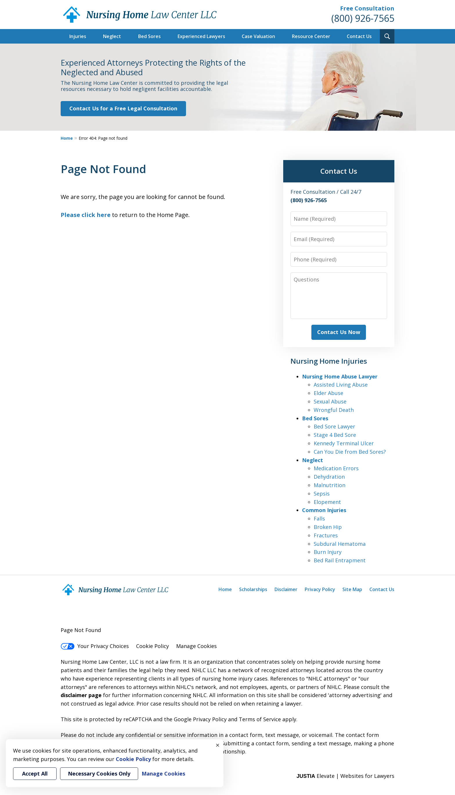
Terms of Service (260, 719)
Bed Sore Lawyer (334, 426)
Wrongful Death (334, 409)
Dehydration (329, 476)
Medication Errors (336, 468)
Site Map (352, 589)
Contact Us (359, 36)
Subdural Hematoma (340, 543)
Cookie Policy (152, 646)
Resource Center (311, 36)
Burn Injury (328, 551)
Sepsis (322, 493)
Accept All (35, 773)
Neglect (112, 36)
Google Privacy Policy (200, 719)
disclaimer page (81, 695)
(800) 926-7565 (362, 18)
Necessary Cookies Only (99, 773)
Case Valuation (258, 36)
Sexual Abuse (330, 401)
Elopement (327, 501)
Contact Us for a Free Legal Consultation (123, 108)
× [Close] (218, 745)
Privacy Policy (320, 589)
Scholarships (253, 589)
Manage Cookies (196, 646)
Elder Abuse (328, 393)
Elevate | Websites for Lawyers (345, 775)
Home (67, 138)
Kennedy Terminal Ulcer (344, 443)
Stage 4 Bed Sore (335, 434)
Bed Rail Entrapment (340, 560)
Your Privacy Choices (95, 646)
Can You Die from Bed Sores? (350, 451)
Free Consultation (367, 8)
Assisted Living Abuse (341, 384)
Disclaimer (286, 589)
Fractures (326, 535)
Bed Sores (149, 36)
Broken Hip (328, 526)
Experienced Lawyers (201, 36)
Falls (319, 518)
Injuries (77, 36)
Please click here (86, 215)
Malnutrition (329, 485)
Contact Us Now (338, 332)
